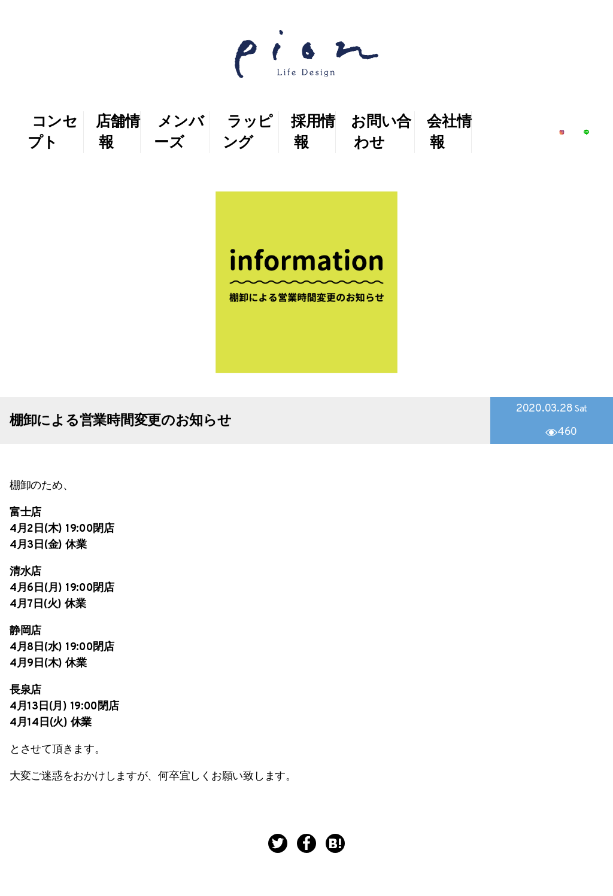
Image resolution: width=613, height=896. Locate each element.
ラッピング (248, 133)
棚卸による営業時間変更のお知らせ (121, 421)
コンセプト (53, 133)
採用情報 (313, 133)
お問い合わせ (381, 133)
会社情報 (449, 133)
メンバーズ (179, 133)
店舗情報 (118, 133)
